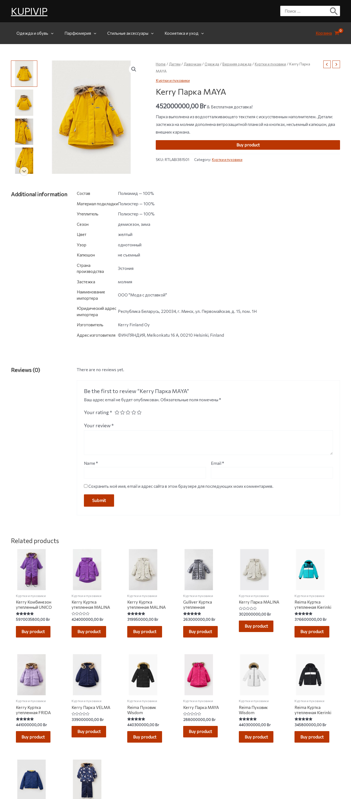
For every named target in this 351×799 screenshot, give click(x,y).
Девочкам (194, 64)
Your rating (98, 412)
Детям (175, 64)
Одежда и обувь (33, 33)
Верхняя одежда (240, 64)
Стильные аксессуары (123, 33)
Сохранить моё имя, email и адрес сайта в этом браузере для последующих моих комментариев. (180, 486)
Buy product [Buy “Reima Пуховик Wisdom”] (147, 741)
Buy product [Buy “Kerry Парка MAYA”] (203, 736)
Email (217, 463)
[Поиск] (334, 11)
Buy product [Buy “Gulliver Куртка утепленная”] (203, 633)
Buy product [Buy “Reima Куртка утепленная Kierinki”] (314, 633)
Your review (99, 425)
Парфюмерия (76, 33)
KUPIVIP (29, 11)
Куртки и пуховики (274, 64)
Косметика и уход (174, 33)
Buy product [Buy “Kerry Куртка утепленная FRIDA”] (35, 741)
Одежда (213, 64)
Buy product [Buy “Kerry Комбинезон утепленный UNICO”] (35, 633)
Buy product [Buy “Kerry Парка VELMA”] (91, 736)
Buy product (248, 144)
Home (161, 64)
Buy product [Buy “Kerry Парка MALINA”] (258, 627)
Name (91, 463)
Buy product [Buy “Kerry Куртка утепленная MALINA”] (91, 633)
